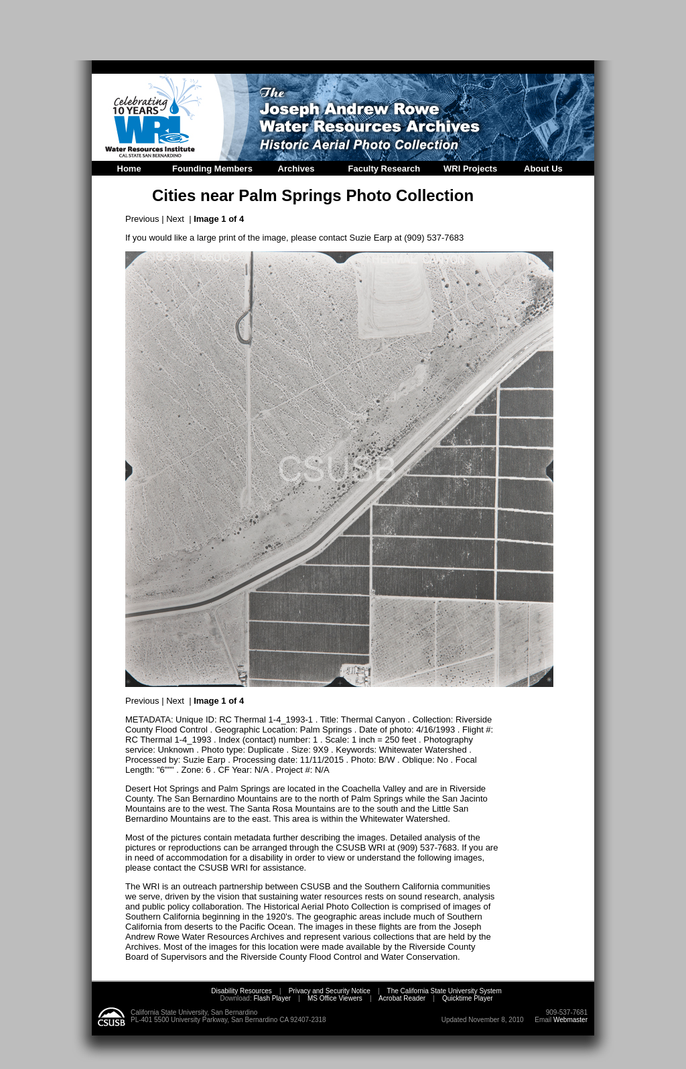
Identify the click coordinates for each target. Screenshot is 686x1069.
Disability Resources (241, 991)
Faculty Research (384, 169)
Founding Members (212, 169)
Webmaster (570, 1019)
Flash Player (271, 998)
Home (129, 169)
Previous (142, 219)
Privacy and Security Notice (329, 991)
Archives (296, 169)
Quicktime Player (467, 998)
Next (175, 219)
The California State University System (444, 991)
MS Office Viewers (334, 998)
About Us (543, 169)
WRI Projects (470, 169)
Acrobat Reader (402, 998)
